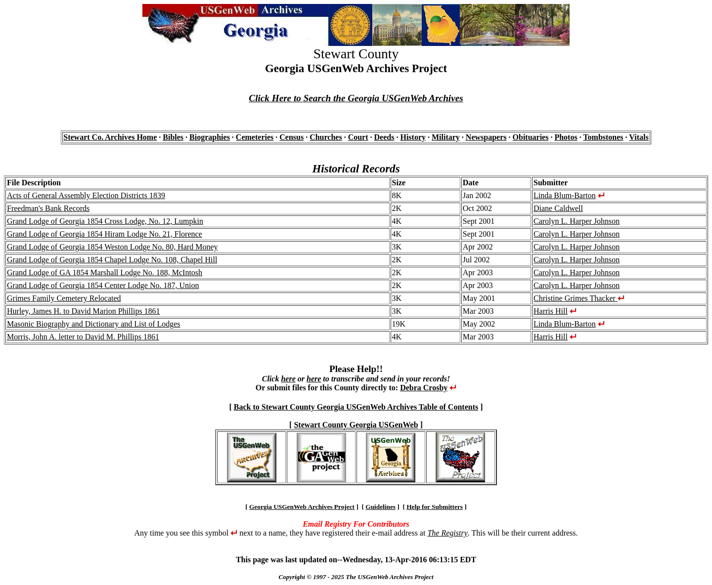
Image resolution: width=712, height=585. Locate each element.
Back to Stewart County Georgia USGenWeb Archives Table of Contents (356, 407)
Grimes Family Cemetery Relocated (64, 298)
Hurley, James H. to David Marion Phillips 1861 (83, 311)
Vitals (638, 137)
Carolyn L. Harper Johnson (577, 221)
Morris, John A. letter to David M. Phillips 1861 (83, 337)
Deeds (384, 137)
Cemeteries (254, 137)
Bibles (173, 137)
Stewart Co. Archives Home (110, 137)
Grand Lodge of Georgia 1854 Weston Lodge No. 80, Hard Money (112, 247)
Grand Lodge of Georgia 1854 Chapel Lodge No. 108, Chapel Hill (112, 259)
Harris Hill (551, 311)
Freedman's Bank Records (48, 208)
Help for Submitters (434, 506)
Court (358, 137)
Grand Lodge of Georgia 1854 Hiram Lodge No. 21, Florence (104, 234)
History (413, 137)
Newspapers (486, 137)
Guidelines (380, 506)
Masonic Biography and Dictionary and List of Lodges (93, 324)
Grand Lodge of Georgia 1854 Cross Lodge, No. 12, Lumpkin (105, 221)
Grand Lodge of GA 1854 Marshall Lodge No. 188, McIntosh (104, 272)
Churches (326, 137)
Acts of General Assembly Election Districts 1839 (86, 195)
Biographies (209, 137)
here (288, 379)
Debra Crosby (423, 387)
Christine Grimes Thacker (579, 298)
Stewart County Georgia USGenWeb (356, 424)
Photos (565, 137)
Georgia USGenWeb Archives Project (302, 506)
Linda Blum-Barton (565, 195)
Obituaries (531, 137)
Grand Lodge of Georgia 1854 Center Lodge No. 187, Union (103, 285)
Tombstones (603, 137)
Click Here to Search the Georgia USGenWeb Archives (356, 98)
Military (446, 137)
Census (291, 137)
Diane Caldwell (558, 208)
